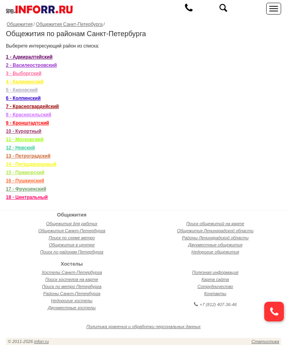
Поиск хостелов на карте (71, 279)
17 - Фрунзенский (26, 189)
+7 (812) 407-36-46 (215, 304)
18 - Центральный (27, 197)
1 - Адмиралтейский (29, 57)
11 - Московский (25, 139)
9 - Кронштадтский (27, 123)
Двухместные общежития (215, 244)
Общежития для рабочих (71, 223)
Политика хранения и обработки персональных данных (143, 326)
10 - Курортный (23, 131)
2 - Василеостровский (31, 65)
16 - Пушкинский (25, 181)
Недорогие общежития (215, 252)
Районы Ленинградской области (215, 237)
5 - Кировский (22, 90)
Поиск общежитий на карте (215, 223)
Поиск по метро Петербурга (71, 286)
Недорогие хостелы (71, 300)
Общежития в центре (72, 244)
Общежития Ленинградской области (215, 230)
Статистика (265, 341)
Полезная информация (215, 272)
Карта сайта (215, 279)
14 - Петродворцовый (31, 164)
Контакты (215, 293)
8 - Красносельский (28, 114)
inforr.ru (41, 341)
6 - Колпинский (23, 98)
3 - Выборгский (24, 73)
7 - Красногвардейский (32, 106)
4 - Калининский (25, 81)
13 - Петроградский (28, 156)
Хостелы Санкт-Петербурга (72, 272)
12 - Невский (20, 147)
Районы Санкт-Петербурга (72, 293)
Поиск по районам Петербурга (71, 252)
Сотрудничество (215, 286)
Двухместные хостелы (72, 307)
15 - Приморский (25, 172)
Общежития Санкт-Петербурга (69, 24)
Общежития (20, 24)
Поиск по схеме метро (72, 237)
